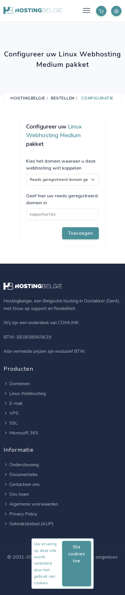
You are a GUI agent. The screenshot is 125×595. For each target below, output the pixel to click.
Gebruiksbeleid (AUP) (28, 524)
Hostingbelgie (27, 98)
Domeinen (16, 384)
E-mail (12, 403)
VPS (11, 413)
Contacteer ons (21, 484)
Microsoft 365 (20, 433)
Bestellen (63, 98)
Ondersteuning (21, 465)
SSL (10, 423)
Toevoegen (80, 233)
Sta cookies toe (76, 554)
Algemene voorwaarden (30, 504)
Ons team (16, 494)
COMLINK (68, 322)
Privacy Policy (20, 514)
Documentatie (20, 474)
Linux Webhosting (24, 393)
